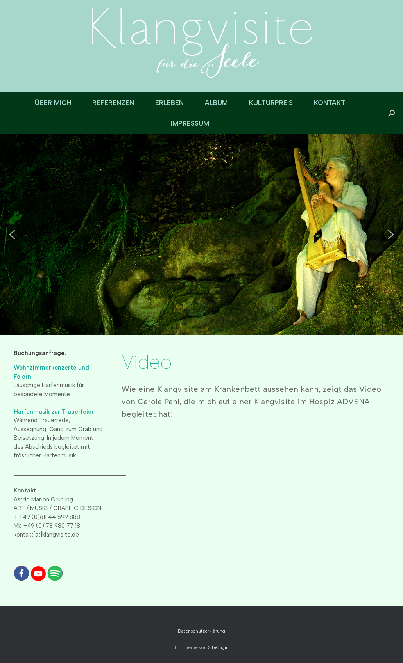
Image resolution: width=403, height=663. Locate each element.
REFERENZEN (113, 103)
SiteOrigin (218, 647)
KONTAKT (329, 103)
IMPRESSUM (190, 123)
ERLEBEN (169, 103)
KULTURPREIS (271, 103)
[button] (391, 113)
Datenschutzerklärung (201, 631)
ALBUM (216, 103)
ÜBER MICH (53, 103)
